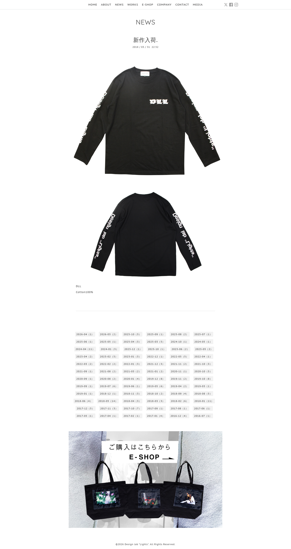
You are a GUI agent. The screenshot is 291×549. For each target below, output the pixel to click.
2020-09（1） (85, 378)
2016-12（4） (179, 415)
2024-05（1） (203, 341)
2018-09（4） (179, 393)
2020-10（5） (203, 371)
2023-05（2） (204, 349)
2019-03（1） (203, 386)
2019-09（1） (85, 386)
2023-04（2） (85, 356)
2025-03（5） (156, 341)
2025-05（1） (109, 341)
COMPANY (164, 4)
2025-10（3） (132, 334)
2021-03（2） (132, 371)
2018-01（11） (204, 401)
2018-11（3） (132, 393)
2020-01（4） (132, 378)
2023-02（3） (109, 356)
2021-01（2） (156, 371)
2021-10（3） (203, 364)
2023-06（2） (180, 349)
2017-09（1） (156, 408)
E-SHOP (147, 4)
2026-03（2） (109, 334)
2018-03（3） (156, 401)
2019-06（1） (132, 386)
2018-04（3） (132, 401)
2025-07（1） (203, 334)
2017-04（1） (108, 415)
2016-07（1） (203, 415)
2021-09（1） (85, 371)
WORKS (132, 4)
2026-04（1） (85, 334)
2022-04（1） (203, 356)
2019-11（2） (179, 378)
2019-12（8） (156, 378)
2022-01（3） (132, 364)
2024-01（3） (109, 349)
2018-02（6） (179, 401)
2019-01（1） (85, 393)
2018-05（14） (108, 401)
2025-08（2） (179, 334)
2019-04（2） (179, 386)
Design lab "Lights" (137, 544)
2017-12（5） (85, 408)
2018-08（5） (203, 393)
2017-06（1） (203, 408)
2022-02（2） (109, 364)
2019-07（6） (109, 386)
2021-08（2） (109, 371)
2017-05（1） (85, 415)
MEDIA (198, 4)
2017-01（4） (155, 415)
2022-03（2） (85, 364)
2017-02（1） (132, 415)
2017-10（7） (132, 408)
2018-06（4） (83, 401)
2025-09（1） (156, 334)
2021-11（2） (179, 364)
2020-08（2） (109, 378)
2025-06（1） (85, 341)
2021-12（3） (156, 364)
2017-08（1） (179, 408)
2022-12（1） (156, 356)
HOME (92, 4)
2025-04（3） (132, 341)
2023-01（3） (132, 356)
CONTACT (182, 4)
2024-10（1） (179, 341)
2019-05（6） (156, 386)
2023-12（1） (133, 349)
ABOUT (106, 4)
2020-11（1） (179, 371)
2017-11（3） (109, 408)
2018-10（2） (156, 393)
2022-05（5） (179, 356)
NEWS (119, 4)
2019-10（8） (203, 378)
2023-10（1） (157, 349)
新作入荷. (145, 39)
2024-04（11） (85, 349)
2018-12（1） (109, 393)
